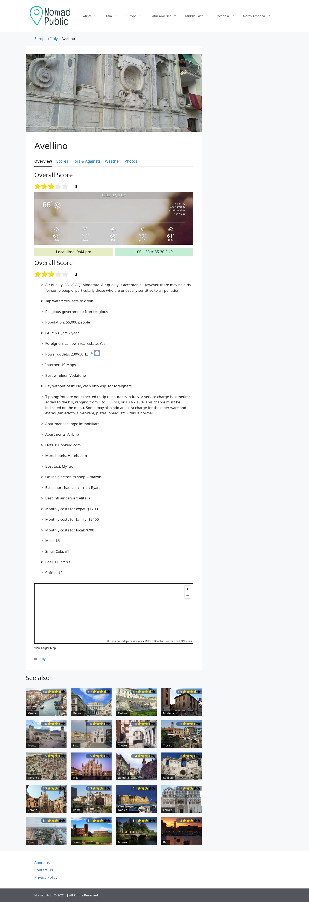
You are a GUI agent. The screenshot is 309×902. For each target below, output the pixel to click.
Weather (112, 161)
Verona (32, 810)
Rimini (32, 842)
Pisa (75, 745)
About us (42, 862)
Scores (62, 161)
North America (259, 15)
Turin (76, 842)
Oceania (228, 15)
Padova (123, 713)
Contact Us (43, 869)
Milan (76, 778)
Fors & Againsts (87, 161)
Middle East (198, 15)
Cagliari (168, 778)
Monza (122, 842)
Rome (76, 810)
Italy (54, 38)
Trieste (122, 745)
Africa (92, 15)
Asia (113, 15)
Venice (32, 713)
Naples (122, 810)
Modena (168, 713)
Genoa (77, 713)
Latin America (166, 15)
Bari (165, 842)
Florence (33, 778)
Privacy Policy (45, 877)
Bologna (123, 778)
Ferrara (168, 810)
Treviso (167, 745)
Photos (131, 161)
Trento (32, 745)
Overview (43, 161)
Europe (136, 15)
